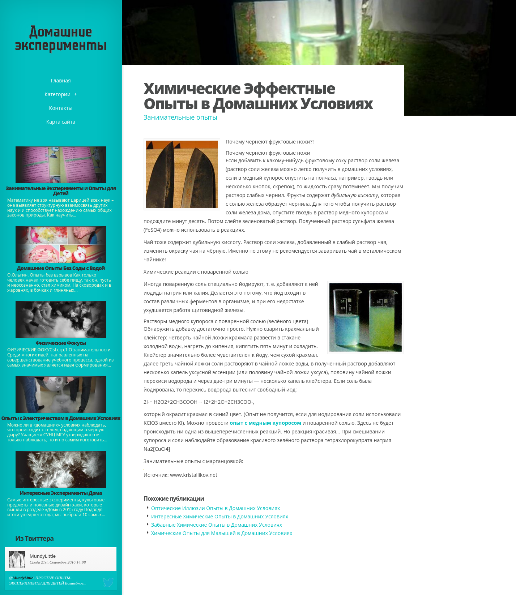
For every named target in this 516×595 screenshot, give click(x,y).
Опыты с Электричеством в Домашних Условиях (60, 418)
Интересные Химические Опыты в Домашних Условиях (219, 516)
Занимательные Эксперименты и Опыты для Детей (61, 191)
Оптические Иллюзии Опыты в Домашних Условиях (215, 508)
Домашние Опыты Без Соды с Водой (61, 268)
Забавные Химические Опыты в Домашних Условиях (216, 524)
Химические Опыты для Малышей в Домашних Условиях (221, 533)
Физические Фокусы (60, 342)
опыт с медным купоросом (266, 422)
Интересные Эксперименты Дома (61, 492)
